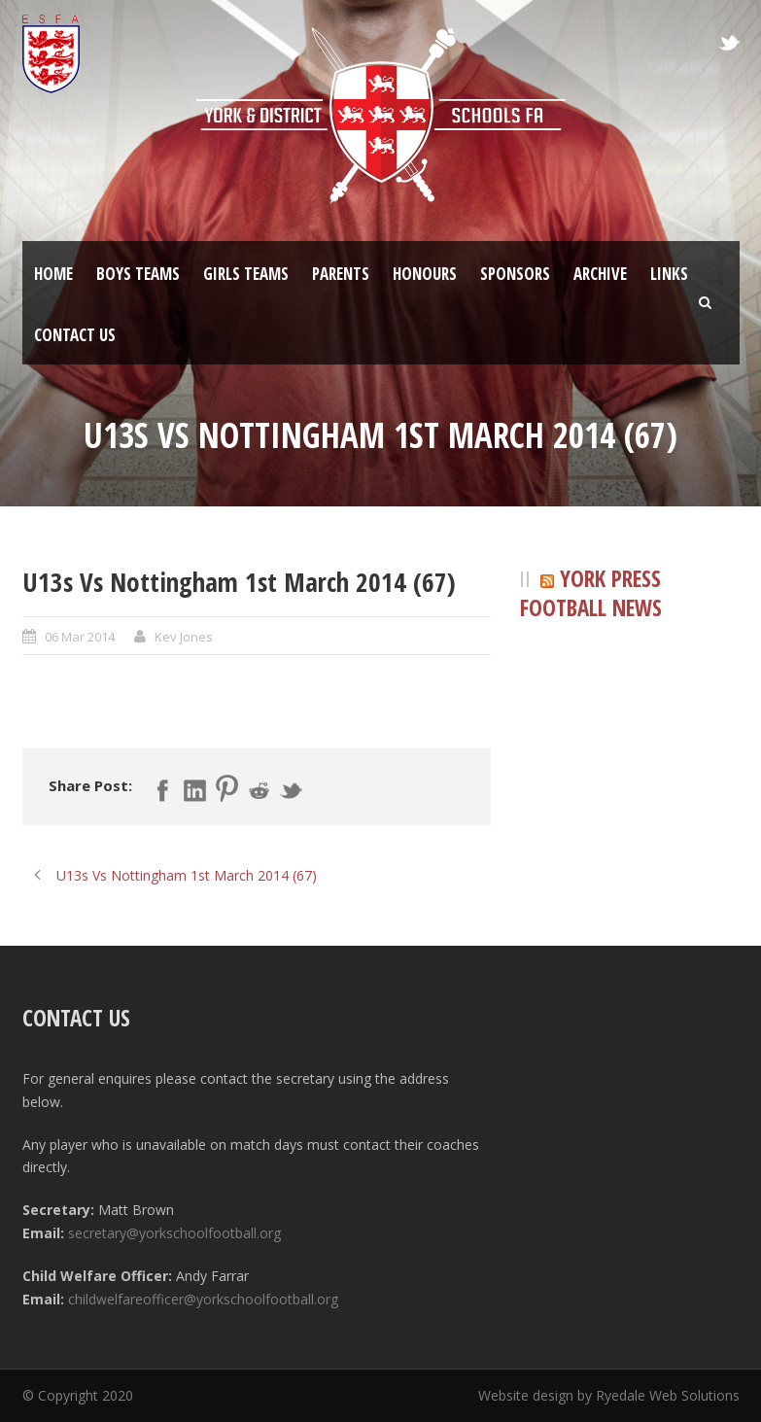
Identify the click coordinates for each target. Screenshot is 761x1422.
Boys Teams (138, 273)
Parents (340, 273)
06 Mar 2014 (80, 636)
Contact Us (75, 335)
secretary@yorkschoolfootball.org (174, 1233)
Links (669, 273)
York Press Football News (591, 593)
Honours (425, 273)
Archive (600, 273)
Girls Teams (246, 273)
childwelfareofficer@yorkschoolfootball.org (203, 1299)
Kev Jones (184, 636)
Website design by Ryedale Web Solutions (609, 1395)
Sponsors (515, 273)
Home (53, 273)
